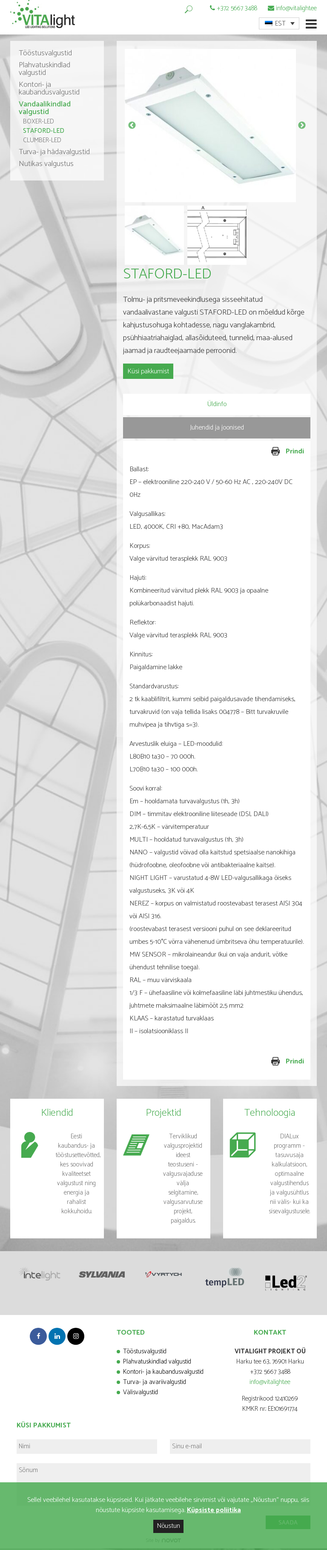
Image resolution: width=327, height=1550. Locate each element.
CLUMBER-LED (42, 142)
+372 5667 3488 (237, 8)
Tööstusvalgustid (45, 55)
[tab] (216, 406)
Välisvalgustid (140, 1394)
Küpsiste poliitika (214, 1510)
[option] (217, 127)
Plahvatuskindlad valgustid (44, 71)
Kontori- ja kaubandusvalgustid (49, 90)
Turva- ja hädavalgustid (54, 154)
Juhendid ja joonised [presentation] (217, 429)
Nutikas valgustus (46, 166)
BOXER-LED (38, 123)
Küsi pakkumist (148, 373)
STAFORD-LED (43, 133)
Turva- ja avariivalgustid (154, 1383)
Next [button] (301, 128)
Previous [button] (131, 128)
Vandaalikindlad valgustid (45, 110)
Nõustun (168, 1526)
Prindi (261, 453)
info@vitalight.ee (296, 8)
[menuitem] (279, 23)
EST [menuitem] (280, 23)
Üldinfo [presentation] (217, 406)
